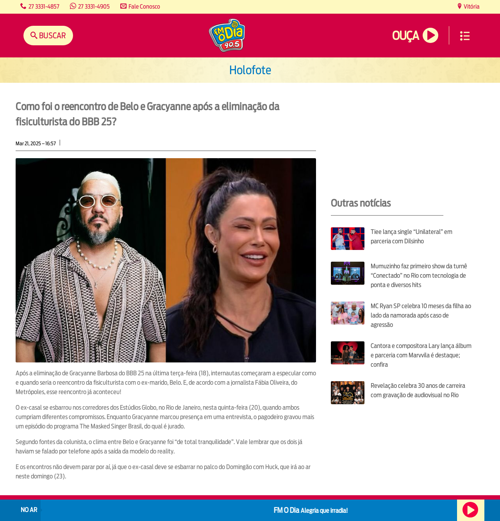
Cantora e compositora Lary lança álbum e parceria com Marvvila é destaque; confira (421, 355)
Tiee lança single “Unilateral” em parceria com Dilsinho (411, 236)
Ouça (405, 36)
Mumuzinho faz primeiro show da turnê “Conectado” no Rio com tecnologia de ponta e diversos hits (419, 275)
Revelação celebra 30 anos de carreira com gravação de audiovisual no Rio (418, 390)
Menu (465, 35)
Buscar (52, 35)
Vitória (471, 6)
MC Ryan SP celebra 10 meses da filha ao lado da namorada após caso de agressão (421, 315)
